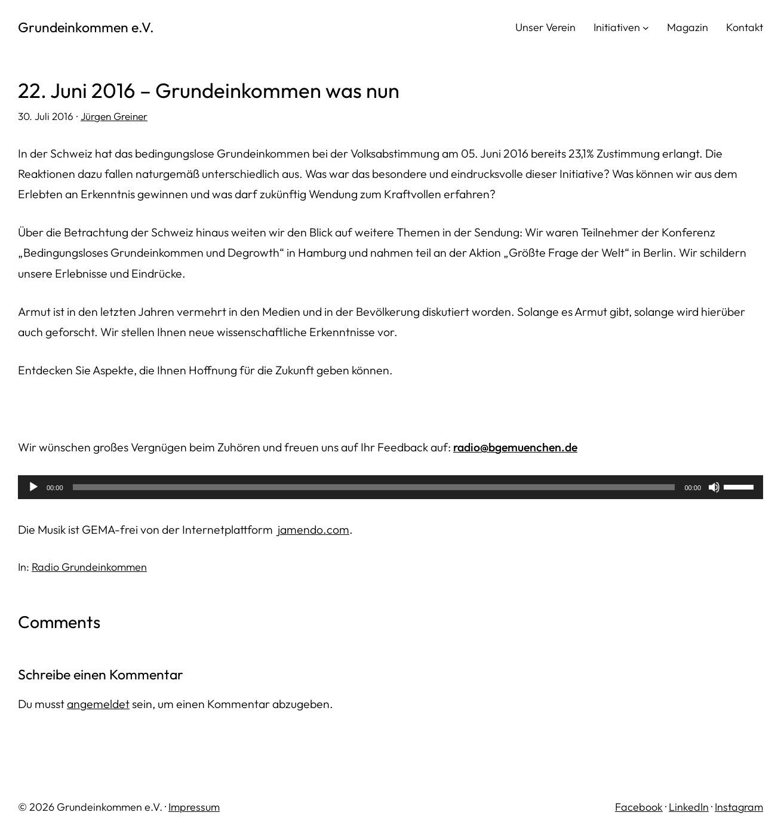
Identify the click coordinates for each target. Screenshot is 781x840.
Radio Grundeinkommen (89, 567)
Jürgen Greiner (114, 116)
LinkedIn (689, 807)
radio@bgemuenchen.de (515, 446)
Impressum (194, 807)
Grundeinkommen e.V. (86, 27)
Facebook (639, 807)
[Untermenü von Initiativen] (645, 27)
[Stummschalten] (714, 487)
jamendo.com (313, 529)
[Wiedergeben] (33, 487)
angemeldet (98, 703)
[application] (390, 487)
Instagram (739, 807)
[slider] (374, 487)
